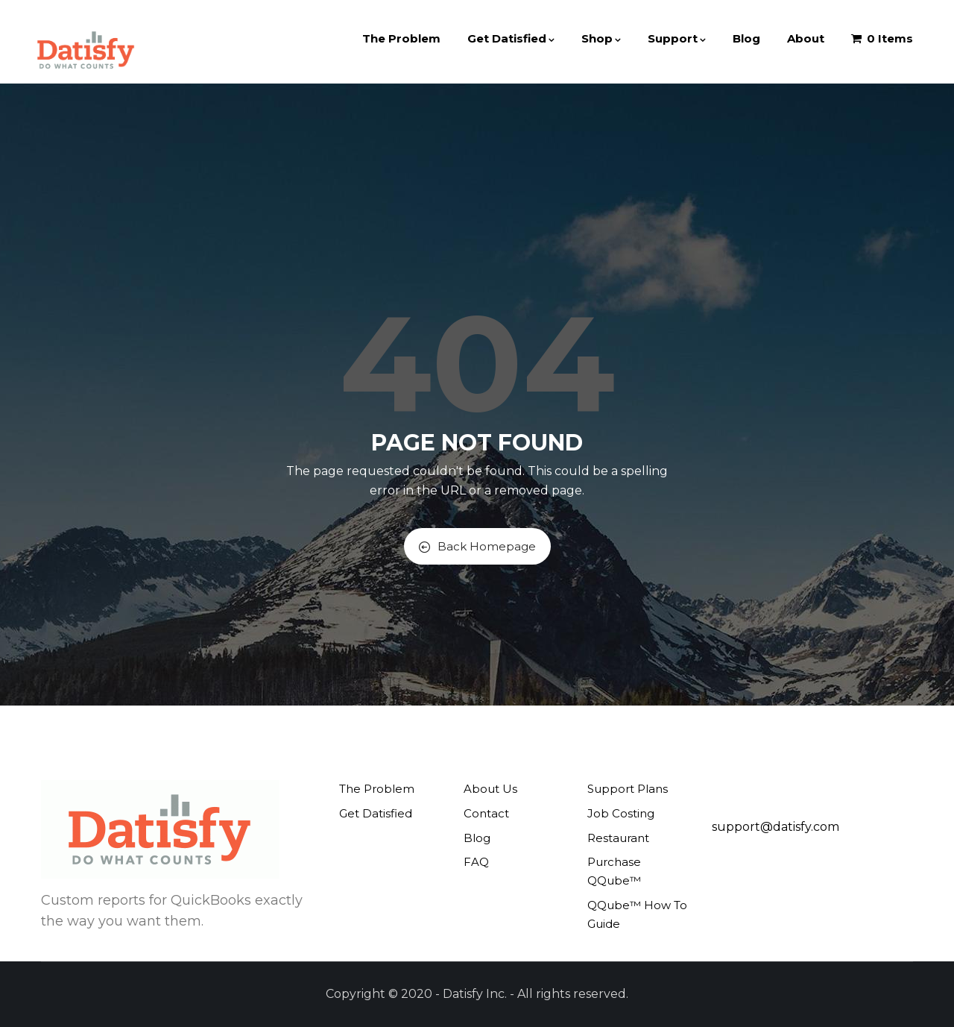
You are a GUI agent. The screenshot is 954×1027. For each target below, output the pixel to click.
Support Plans (627, 789)
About (805, 38)
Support (677, 38)
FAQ (476, 862)
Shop (601, 38)
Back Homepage (477, 546)
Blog (746, 38)
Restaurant (618, 838)
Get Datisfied (511, 38)
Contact (486, 813)
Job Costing (620, 813)
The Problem (401, 38)
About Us (490, 789)
